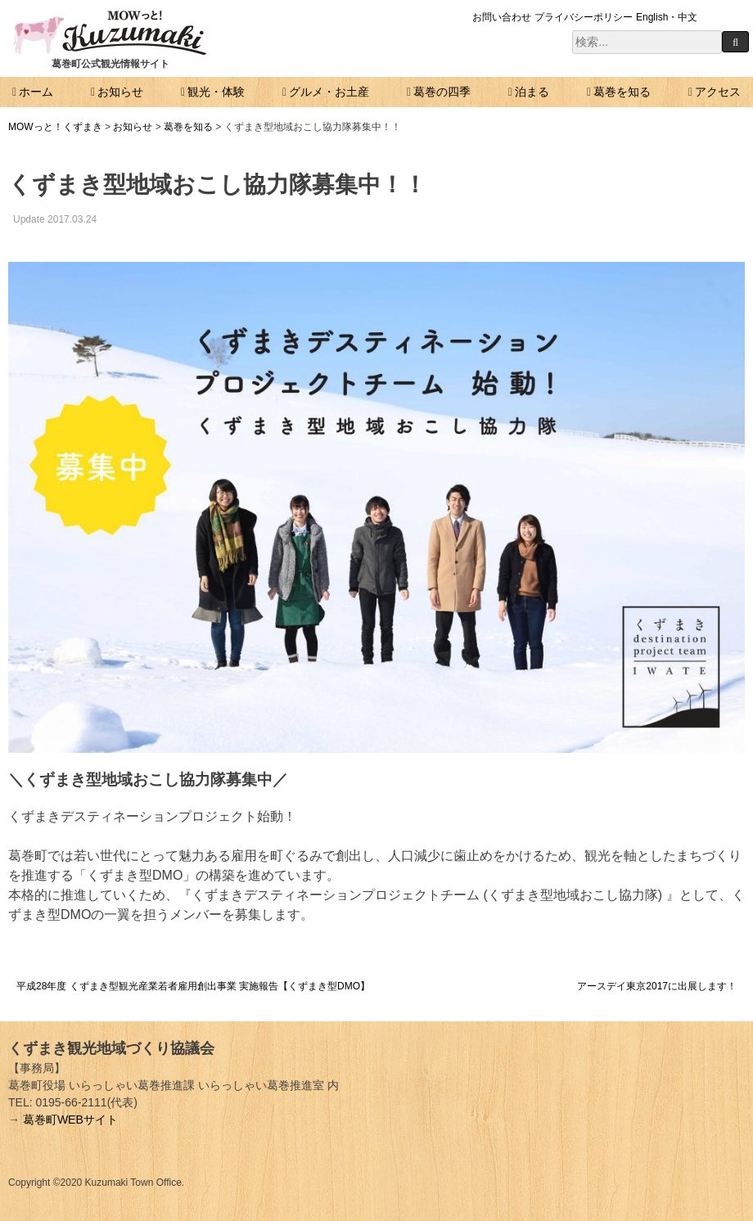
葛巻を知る (622, 91)
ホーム (36, 91)
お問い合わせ (501, 17)
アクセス (718, 91)
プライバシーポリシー (583, 17)
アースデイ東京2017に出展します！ (657, 986)
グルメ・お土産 (329, 91)
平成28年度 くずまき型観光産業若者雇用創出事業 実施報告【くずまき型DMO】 (193, 986)
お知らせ (120, 91)
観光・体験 (216, 91)
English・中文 (666, 17)
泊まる (532, 91)
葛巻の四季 (442, 91)
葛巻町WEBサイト (70, 1119)
